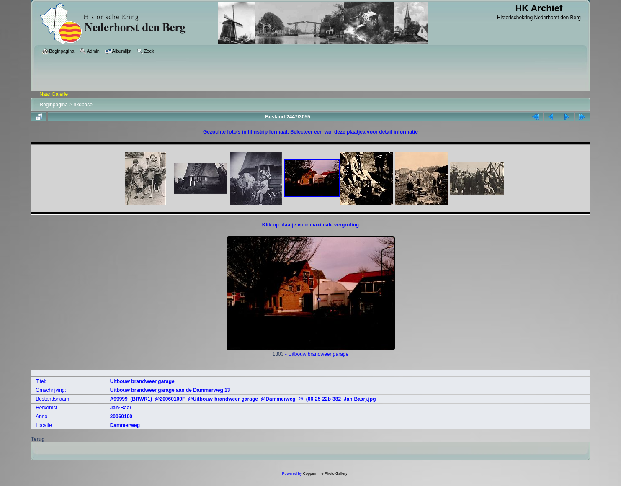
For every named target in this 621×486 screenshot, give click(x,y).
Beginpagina (54, 105)
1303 (311, 352)
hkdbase (83, 105)
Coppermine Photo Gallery (325, 473)
